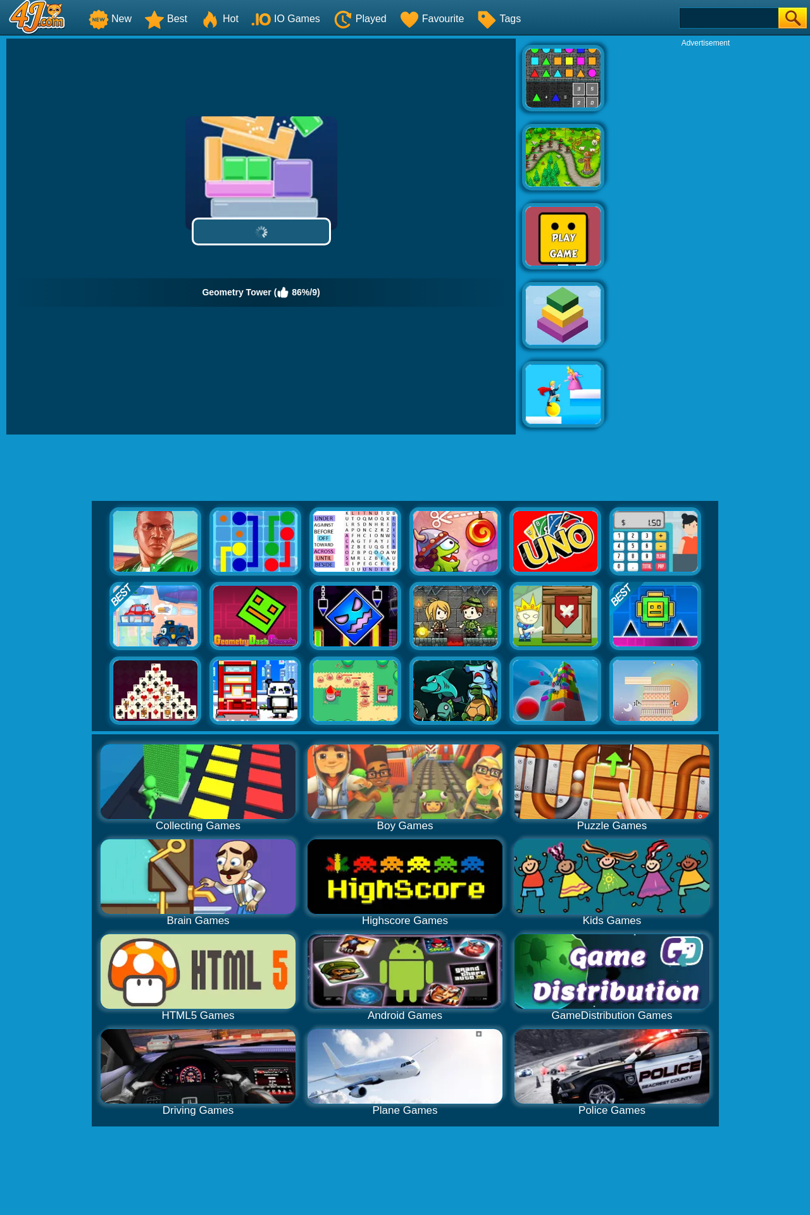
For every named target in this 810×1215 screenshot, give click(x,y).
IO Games (285, 18)
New (110, 18)
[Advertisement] (706, 238)
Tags (499, 18)
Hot (219, 18)
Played (360, 18)
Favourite (431, 18)
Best (165, 18)
